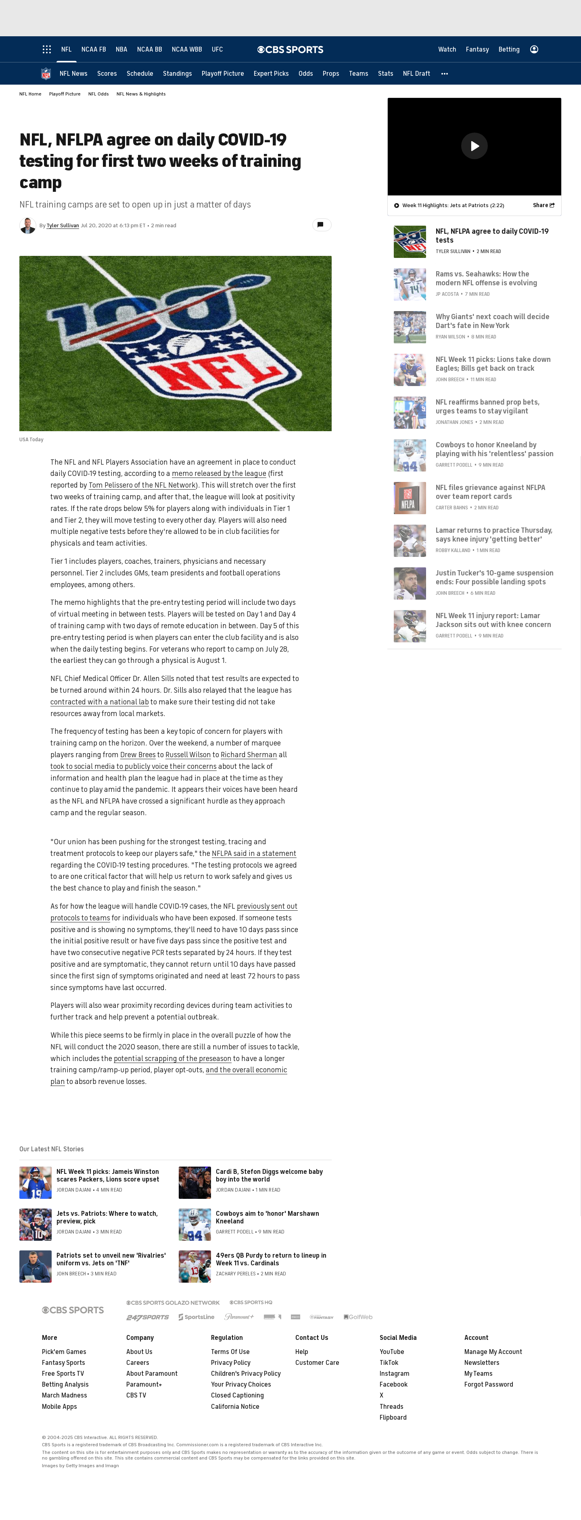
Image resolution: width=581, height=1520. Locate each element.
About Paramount (152, 1374)
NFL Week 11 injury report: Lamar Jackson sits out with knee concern (493, 620)
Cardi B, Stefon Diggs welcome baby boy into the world (269, 1176)
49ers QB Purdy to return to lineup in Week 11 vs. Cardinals (271, 1259)
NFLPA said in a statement (254, 853)
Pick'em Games (64, 1352)
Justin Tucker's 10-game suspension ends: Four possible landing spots (495, 577)
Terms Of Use (230, 1352)
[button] (445, 73)
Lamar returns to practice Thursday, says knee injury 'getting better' (494, 535)
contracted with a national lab (99, 702)
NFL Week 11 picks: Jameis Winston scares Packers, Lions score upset (107, 1176)
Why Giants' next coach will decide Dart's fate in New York (493, 321)
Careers (137, 1363)
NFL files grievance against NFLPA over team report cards (490, 492)
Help (301, 1352)
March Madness (64, 1395)
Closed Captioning (237, 1395)
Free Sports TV (63, 1374)
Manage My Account (493, 1352)
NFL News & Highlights (141, 94)
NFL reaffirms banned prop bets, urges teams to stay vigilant (488, 406)
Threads (391, 1407)
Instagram (395, 1374)
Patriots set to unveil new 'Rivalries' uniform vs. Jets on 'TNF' (111, 1259)
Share (540, 205)
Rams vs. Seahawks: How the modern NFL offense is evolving (486, 278)
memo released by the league (219, 473)
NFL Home (30, 94)
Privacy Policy (231, 1363)
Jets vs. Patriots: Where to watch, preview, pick (107, 1217)
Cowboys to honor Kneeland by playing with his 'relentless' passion (495, 449)
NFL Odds (98, 94)
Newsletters (481, 1363)
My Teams (478, 1374)
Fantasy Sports (63, 1363)
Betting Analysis (65, 1385)
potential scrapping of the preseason (173, 1058)
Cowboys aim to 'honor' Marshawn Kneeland (267, 1217)
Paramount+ (144, 1385)
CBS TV (136, 1395)
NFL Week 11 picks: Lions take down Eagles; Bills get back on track (493, 364)
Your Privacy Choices (241, 1385)
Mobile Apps (59, 1407)
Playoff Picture (65, 94)
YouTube (392, 1352)
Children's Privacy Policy (246, 1374)
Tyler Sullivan (62, 225)
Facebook (394, 1385)
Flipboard (393, 1418)
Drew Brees (138, 754)
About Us (139, 1352)
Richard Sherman (249, 754)
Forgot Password (488, 1385)
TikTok (389, 1363)
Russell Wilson (188, 754)
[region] (474, 146)
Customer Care (317, 1363)
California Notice (235, 1407)
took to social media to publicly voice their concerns (133, 766)
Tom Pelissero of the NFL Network (142, 485)
